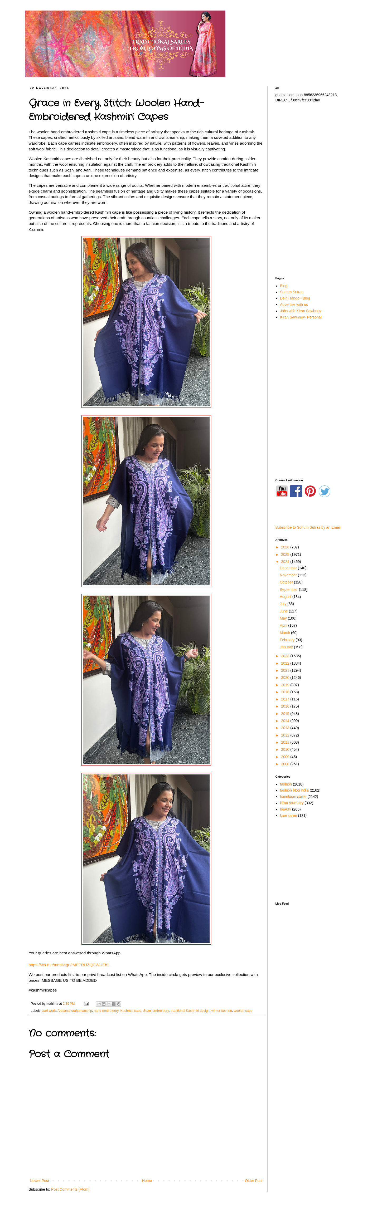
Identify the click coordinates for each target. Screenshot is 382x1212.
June (284, 611)
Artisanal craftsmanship (74, 1011)
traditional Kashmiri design (190, 1011)
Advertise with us (294, 304)
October (287, 582)
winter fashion (221, 1011)
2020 (285, 677)
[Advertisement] (312, 190)
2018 (285, 692)
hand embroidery (106, 1011)
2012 (285, 735)
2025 (285, 554)
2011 (285, 742)
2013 (285, 728)
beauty (285, 809)
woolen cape (243, 1011)
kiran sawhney (292, 803)
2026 (285, 547)
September (289, 589)
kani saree (288, 815)
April (284, 625)
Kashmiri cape (130, 1011)
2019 (285, 685)
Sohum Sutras (291, 292)
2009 (285, 757)
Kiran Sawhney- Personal (301, 317)
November (289, 575)
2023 (285, 656)
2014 (285, 721)
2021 (285, 670)
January (287, 647)
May (284, 618)
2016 (285, 706)
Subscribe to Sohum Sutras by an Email (308, 527)
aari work (49, 1011)
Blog (283, 286)
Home (147, 1181)
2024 (285, 562)
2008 (285, 764)
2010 (285, 749)
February (288, 640)
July (283, 604)
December (289, 568)
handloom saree (293, 796)
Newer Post (39, 1181)
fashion (286, 784)
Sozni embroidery (156, 1011)
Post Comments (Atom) (70, 1189)
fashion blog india (294, 790)
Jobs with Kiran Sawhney (300, 311)
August (286, 597)
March (285, 633)
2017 (285, 699)
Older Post (253, 1181)
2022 (285, 663)
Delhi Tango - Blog (295, 298)
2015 (285, 714)
